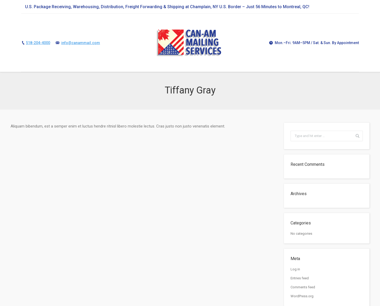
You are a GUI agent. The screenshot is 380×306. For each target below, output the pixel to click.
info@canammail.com (80, 43)
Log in (295, 269)
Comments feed (303, 287)
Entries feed (300, 278)
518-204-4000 (38, 43)
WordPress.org (302, 296)
